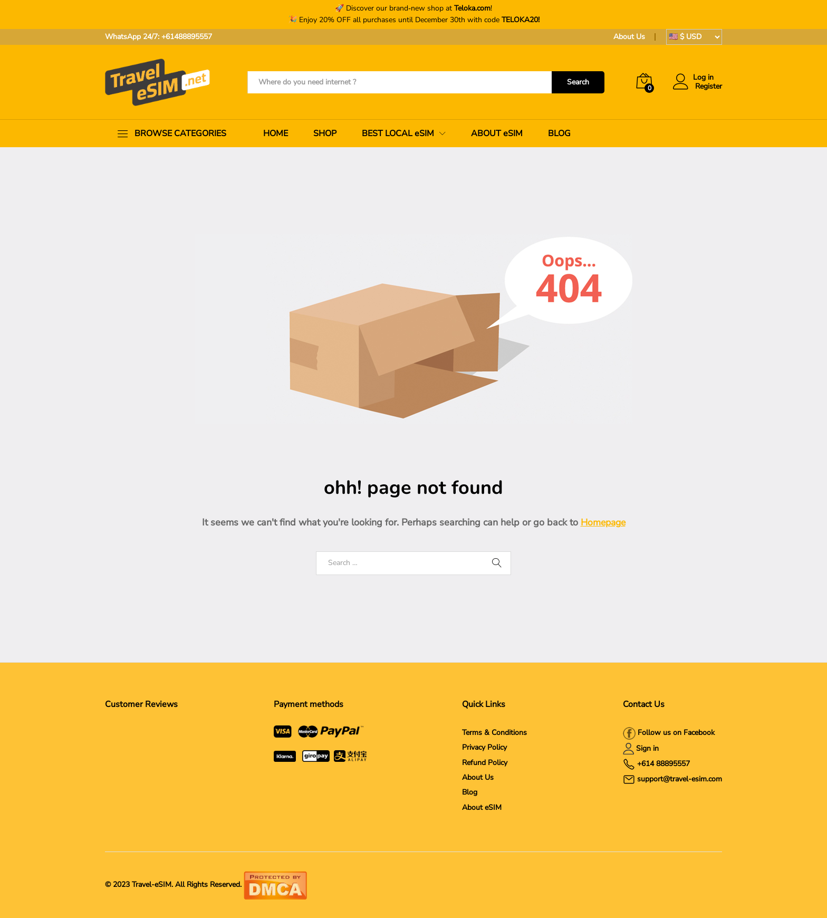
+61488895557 (186, 37)
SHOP (324, 133)
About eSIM (482, 807)
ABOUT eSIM (497, 133)
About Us (629, 37)
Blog (469, 792)
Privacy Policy (484, 747)
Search (578, 82)
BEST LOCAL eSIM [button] (398, 133)
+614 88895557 (663, 764)
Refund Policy (484, 763)
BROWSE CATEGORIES (180, 133)
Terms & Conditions (494, 733)
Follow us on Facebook (675, 733)
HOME (275, 133)
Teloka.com (472, 8)
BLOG (559, 133)
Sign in (647, 748)
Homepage (603, 522)
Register (708, 86)
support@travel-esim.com (679, 779)
